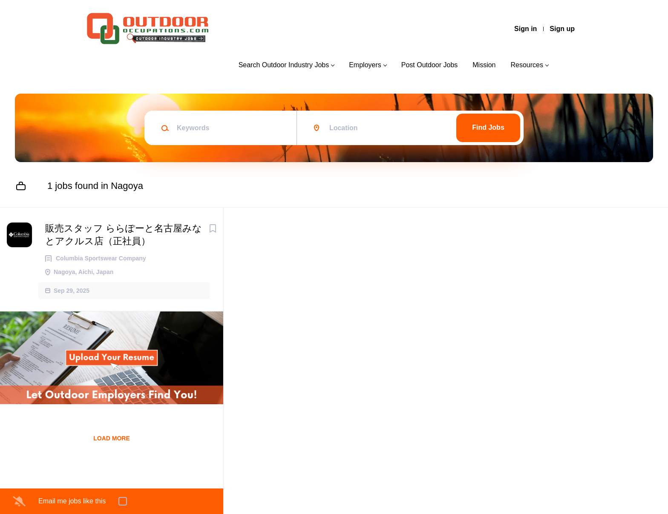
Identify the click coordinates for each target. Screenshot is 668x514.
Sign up (562, 28)
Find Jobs (488, 127)
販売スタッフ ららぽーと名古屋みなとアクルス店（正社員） (123, 234)
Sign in (525, 28)
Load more (111, 438)
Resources (527, 65)
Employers (365, 65)
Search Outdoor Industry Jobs (284, 65)
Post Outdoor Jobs (429, 65)
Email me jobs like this (72, 501)
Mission (483, 65)
